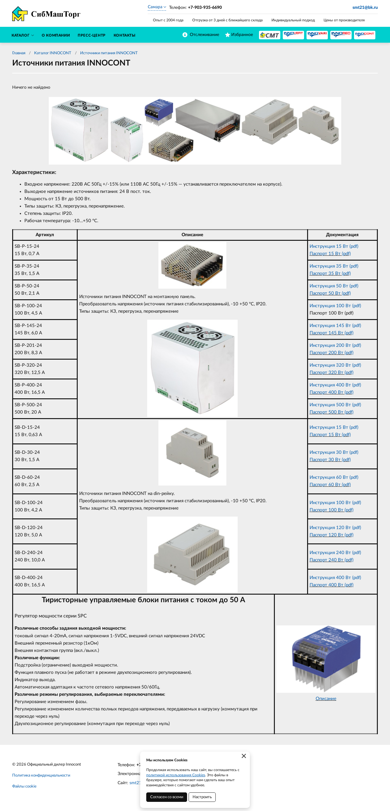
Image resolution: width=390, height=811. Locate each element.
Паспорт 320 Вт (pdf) (331, 372)
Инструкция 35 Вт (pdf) (334, 266)
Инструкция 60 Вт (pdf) (334, 477)
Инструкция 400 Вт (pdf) (335, 385)
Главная (18, 53)
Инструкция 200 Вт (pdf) (335, 345)
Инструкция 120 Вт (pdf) (335, 527)
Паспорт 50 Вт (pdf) (330, 293)
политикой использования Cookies (175, 775)
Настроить (202, 797)
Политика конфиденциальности (41, 775)
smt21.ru (137, 783)
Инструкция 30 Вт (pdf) (334, 452)
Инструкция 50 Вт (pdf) (334, 286)
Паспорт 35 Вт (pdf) (330, 273)
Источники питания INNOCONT (109, 53)
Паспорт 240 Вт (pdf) (331, 560)
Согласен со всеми (166, 797)
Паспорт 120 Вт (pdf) (331, 535)
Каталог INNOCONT (52, 53)
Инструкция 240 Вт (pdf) (335, 552)
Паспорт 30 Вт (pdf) (330, 459)
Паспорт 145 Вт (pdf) (331, 333)
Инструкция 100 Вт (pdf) (335, 306)
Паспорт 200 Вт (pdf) (331, 352)
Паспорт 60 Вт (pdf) (330, 484)
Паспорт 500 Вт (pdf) (331, 412)
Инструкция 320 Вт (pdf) (335, 365)
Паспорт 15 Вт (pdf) (330, 253)
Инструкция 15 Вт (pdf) (334, 246)
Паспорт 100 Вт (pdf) (331, 510)
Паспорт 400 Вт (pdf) (331, 392)
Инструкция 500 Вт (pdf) (335, 405)
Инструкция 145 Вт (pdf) (335, 325)
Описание (326, 698)
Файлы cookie (24, 786)
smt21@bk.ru (365, 7)
